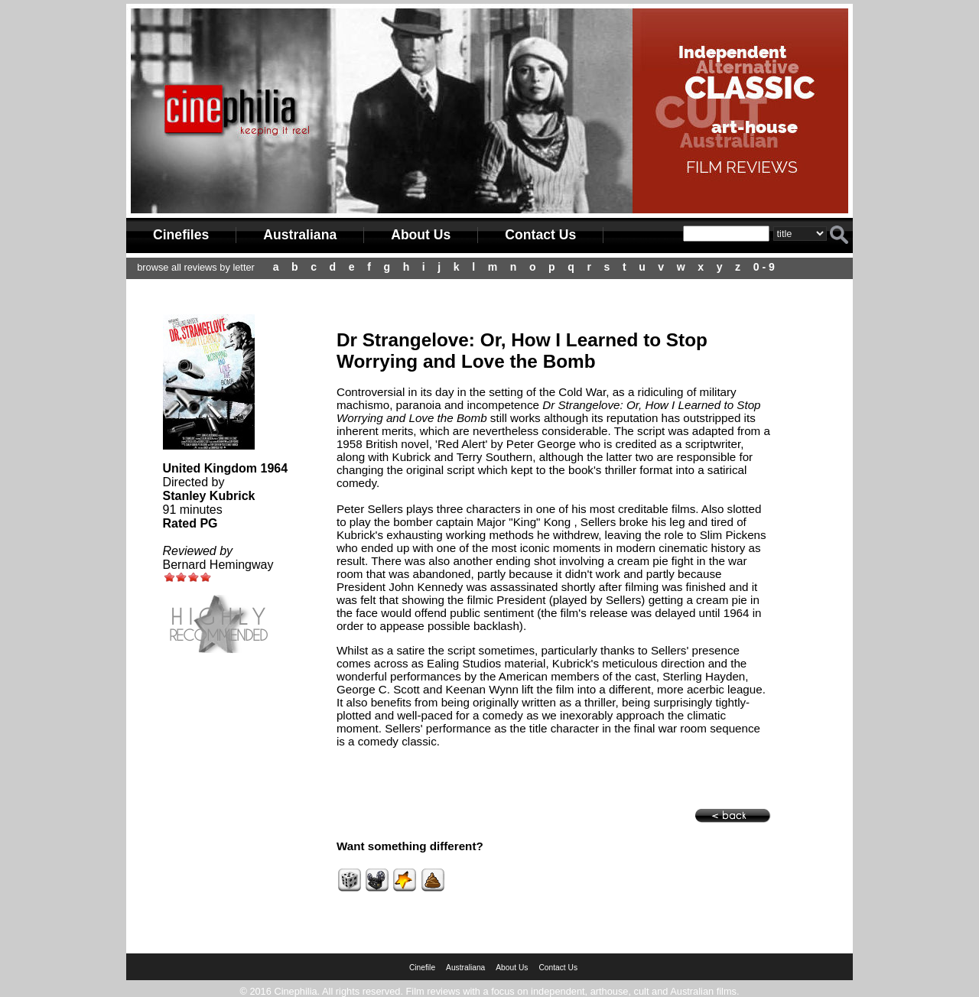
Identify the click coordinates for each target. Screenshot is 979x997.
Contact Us (540, 234)
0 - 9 (764, 267)
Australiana (300, 234)
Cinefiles (181, 234)
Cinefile (422, 967)
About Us (420, 234)
